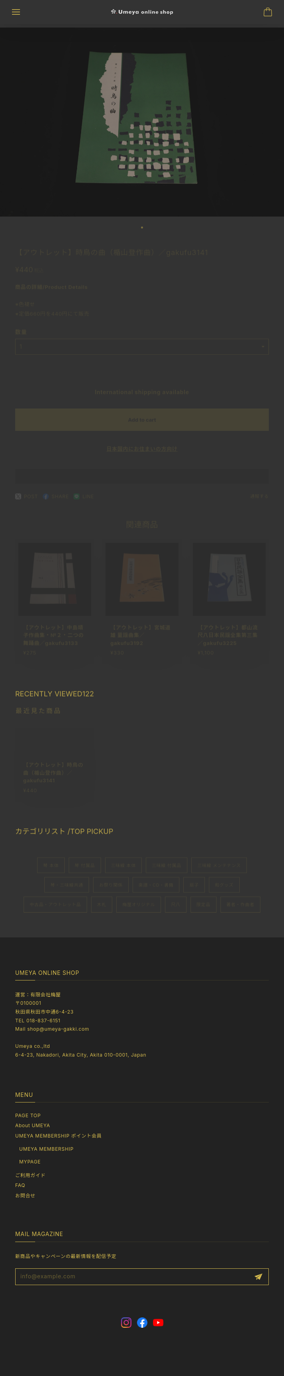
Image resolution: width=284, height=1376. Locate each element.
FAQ (20, 1185)
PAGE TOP (28, 1115)
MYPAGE (30, 1162)
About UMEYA (32, 1125)
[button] (142, 231)
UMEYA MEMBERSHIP (46, 1149)
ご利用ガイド (30, 1175)
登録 (258, 1277)
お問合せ (25, 1196)
